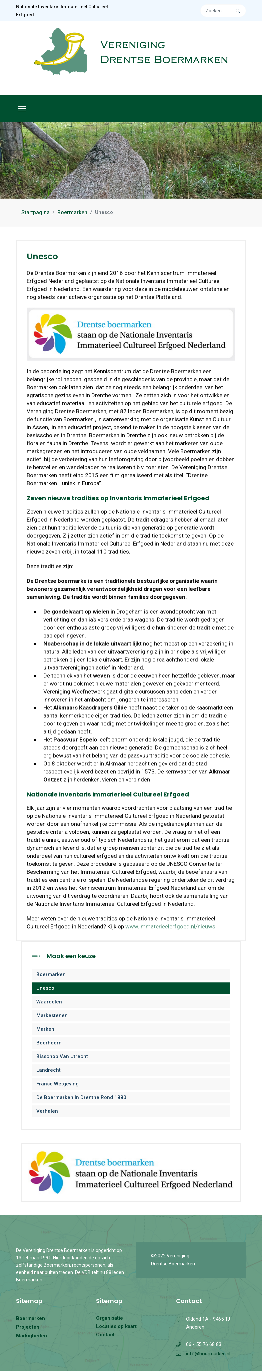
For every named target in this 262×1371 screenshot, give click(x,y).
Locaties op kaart (116, 1326)
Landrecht (48, 1070)
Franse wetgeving (57, 1084)
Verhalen (47, 1111)
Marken (45, 1029)
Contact (105, 1335)
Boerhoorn (49, 1043)
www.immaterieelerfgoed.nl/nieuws (170, 926)
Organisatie (109, 1318)
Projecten (27, 1327)
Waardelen (49, 1002)
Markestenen (52, 1015)
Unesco (45, 988)
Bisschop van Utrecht (62, 1056)
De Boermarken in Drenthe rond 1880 (81, 1097)
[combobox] (223, 11)
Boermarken (51, 974)
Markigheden (31, 1336)
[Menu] (22, 108)
